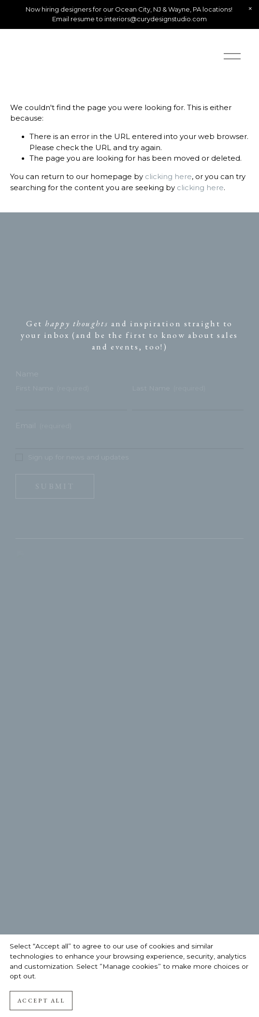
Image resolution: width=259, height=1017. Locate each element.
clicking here (168, 176)
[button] (250, 8)
